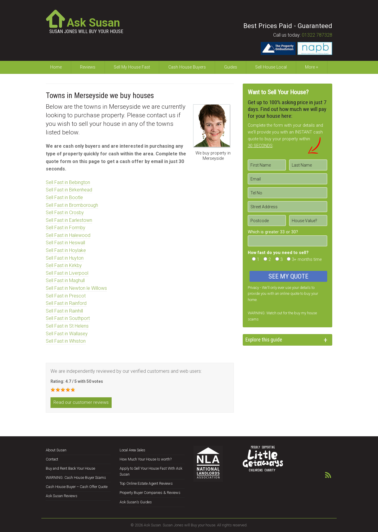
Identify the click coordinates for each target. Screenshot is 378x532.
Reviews (87, 67)
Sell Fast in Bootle (64, 197)
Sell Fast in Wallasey (67, 333)
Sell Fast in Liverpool (67, 273)
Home (56, 67)
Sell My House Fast (132, 67)
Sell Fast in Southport (68, 318)
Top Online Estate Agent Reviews (146, 483)
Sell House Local (271, 67)
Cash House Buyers (187, 67)
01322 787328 (317, 35)
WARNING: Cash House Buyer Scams (76, 477)
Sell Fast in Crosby (65, 212)
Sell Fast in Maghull (65, 280)
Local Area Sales (132, 450)
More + (311, 67)
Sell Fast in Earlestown (69, 220)
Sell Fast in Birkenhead (69, 190)
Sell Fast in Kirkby (64, 265)
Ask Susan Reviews (61, 496)
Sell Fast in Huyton (65, 258)
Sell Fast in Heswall (65, 242)
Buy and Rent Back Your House (70, 468)
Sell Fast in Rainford (66, 303)
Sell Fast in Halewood (68, 235)
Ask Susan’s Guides (136, 502)
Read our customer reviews (81, 402)
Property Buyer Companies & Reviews (150, 492)
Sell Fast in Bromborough (72, 205)
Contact (52, 459)
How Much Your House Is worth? (146, 459)
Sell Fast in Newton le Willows (76, 288)
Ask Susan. (153, 525)
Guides (230, 67)
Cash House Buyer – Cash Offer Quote (76, 486)
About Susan (56, 450)
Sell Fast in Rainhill (64, 311)
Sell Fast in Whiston (66, 341)
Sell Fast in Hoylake (66, 250)
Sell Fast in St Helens (67, 326)
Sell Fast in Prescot (66, 296)
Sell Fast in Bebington (68, 182)
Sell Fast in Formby (65, 227)
